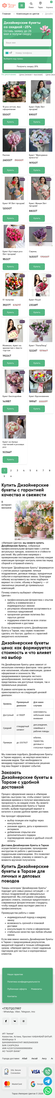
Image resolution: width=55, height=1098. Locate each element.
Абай (24, 1058)
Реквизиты (36, 989)
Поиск (31, 5)
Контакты (12, 996)
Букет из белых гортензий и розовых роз (13, 444)
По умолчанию (8, 75)
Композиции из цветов (27, 13)
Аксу (44, 1058)
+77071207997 (11, 1008)
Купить (10, 122)
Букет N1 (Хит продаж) (13, 203)
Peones (6, 155)
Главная (6, 13)
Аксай (35, 1058)
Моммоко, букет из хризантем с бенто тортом (12, 348)
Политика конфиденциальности (23, 981)
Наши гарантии (15, 974)
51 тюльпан (8, 300)
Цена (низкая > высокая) (31, 74)
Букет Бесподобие (12, 396)
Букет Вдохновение (39, 396)
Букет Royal (35, 300)
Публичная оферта (17, 989)
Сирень (33, 252)
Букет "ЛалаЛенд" (38, 346)
